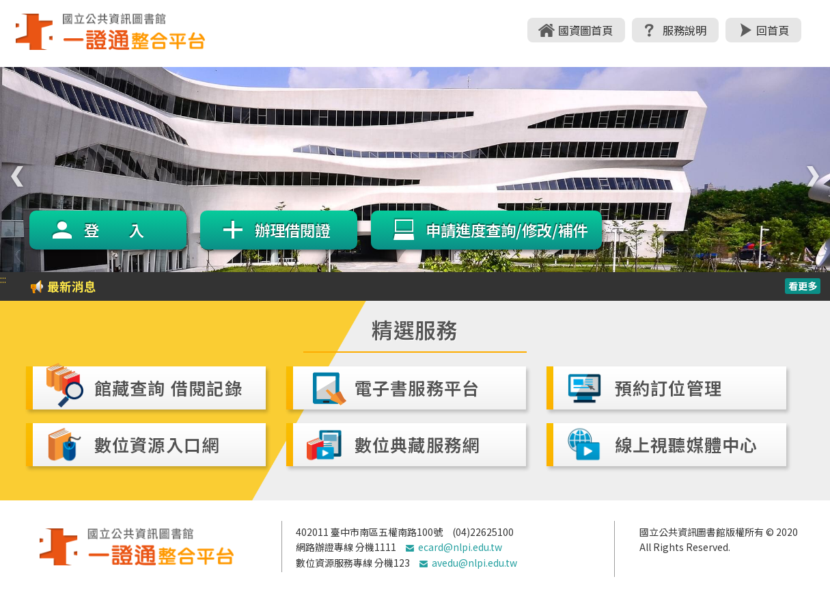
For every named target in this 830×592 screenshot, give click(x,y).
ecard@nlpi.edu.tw (460, 547)
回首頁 (772, 30)
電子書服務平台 (417, 387)
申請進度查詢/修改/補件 (507, 230)
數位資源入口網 (157, 444)
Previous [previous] (13, 169)
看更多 (802, 286)
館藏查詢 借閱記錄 (168, 387)
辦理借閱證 (292, 230)
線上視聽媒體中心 (686, 444)
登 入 (114, 230)
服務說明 (684, 30)
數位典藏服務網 (417, 444)
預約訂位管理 (669, 387)
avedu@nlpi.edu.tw (474, 562)
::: (3, 279)
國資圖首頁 (585, 30)
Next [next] (809, 169)
